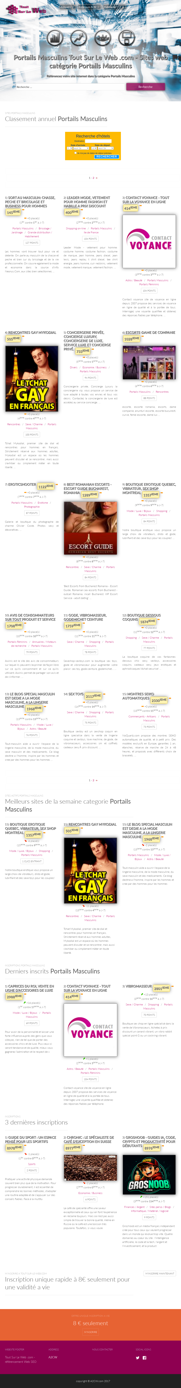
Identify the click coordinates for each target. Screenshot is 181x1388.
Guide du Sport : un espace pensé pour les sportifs (30, 1139)
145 (13, 212)
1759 (72, 625)
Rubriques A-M (87, 6)
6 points (90, 1199)
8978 (14, 1147)
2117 (93, 696)
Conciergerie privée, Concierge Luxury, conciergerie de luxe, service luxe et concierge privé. (87, 340)
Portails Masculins (23, 228)
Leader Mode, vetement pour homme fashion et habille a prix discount (87, 202)
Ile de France (91, 232)
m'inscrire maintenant (159, 1273)
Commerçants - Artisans (142, 716)
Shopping (161, 510)
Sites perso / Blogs (160, 1206)
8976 (151, 1147)
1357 (150, 494)
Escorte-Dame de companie (150, 332)
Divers (73, 367)
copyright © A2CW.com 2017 (93, 1381)
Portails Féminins (149, 284)
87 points (32, 513)
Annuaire (65, 6)
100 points (31, 434)
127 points (31, 242)
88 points (149, 398)
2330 (159, 700)
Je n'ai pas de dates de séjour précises (94, 153)
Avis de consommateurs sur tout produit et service (30, 617)
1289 (89, 494)
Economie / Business (95, 367)
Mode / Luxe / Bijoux (139, 510)
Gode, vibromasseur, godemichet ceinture (85, 617)
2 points (32, 1170)
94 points (90, 377)
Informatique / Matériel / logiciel (150, 1210)
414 (130, 208)
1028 (131, 338)
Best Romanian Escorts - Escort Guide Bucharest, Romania (87, 488)
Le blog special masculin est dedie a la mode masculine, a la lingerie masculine (30, 700)
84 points (90, 577)
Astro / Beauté (134, 280)
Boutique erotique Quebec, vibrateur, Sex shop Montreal (149, 488)
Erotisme (43, 502)
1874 (147, 621)
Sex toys (75, 694)
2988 (14, 996)
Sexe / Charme (34, 424)
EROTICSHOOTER (22, 484)
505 (13, 338)
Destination (79, 141)
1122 (45, 486)
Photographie (32, 506)
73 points (149, 726)
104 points (90, 238)
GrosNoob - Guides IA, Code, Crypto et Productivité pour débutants (149, 1141)
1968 (34, 708)
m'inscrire (90, 1332)
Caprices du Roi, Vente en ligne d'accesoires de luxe (29, 988)
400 (71, 212)
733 (82, 351)
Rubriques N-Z (112, 6)
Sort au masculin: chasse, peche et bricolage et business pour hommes (30, 202)
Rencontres (13, 424)
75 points (90, 722)
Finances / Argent (134, 1206)
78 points (90, 652)
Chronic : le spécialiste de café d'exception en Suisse (89, 1139)
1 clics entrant (32, 861)
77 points (149, 648)
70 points (149, 1014)
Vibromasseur (139, 986)
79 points (32, 652)
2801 (161, 988)
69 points (32, 1023)
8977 (72, 1147)
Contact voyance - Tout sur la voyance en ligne (145, 200)
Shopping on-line (76, 228)
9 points (149, 1217)
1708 (14, 625)
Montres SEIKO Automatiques (138, 696)
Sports (32, 1163)
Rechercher (106, 156)
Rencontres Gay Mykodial (32, 332)
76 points (32, 735)
